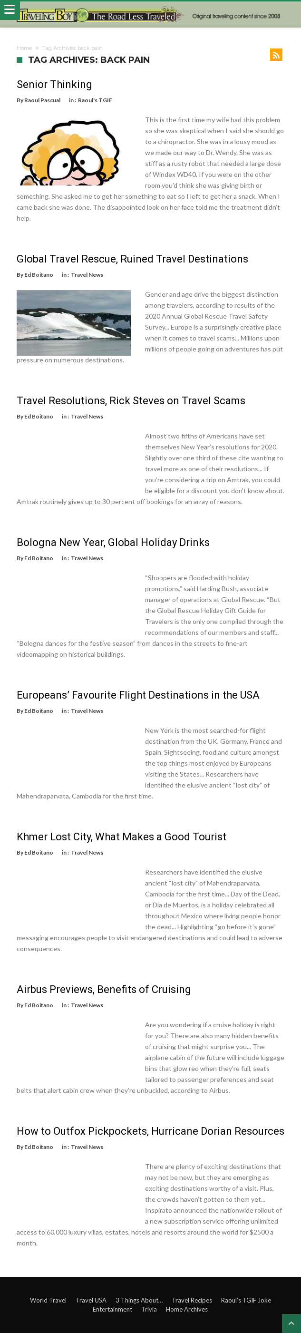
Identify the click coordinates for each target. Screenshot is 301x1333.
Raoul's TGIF (95, 100)
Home (24, 48)
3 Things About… (139, 1300)
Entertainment (112, 1309)
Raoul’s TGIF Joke (246, 1300)
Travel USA (91, 1300)
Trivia (149, 1309)
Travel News (87, 274)
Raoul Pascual (42, 100)
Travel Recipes (192, 1300)
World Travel (48, 1300)
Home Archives (187, 1309)
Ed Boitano (38, 274)
